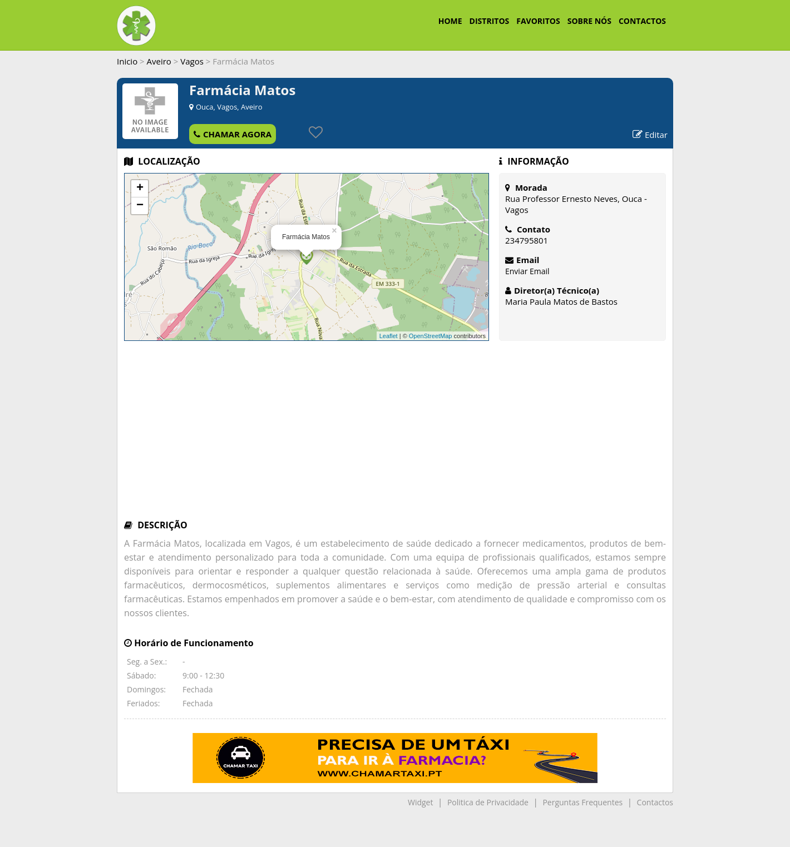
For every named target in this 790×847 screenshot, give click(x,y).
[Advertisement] (395, 435)
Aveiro (159, 61)
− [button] (140, 205)
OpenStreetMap (430, 336)
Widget (420, 802)
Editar (650, 134)
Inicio (127, 61)
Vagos (192, 61)
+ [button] (140, 188)
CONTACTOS (642, 21)
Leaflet (388, 336)
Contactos (655, 802)
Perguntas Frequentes (582, 802)
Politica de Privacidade (488, 802)
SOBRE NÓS (589, 21)
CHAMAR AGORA (232, 134)
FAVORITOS (538, 21)
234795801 (526, 240)
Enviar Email (527, 271)
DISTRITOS (490, 21)
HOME (450, 21)
